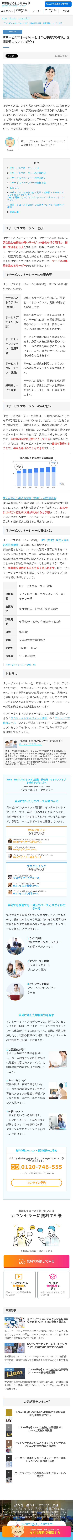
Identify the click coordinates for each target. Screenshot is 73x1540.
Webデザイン (7, 11)
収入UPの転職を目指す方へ (58, 4)
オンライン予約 (36, 1182)
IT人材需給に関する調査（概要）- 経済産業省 (29, 498)
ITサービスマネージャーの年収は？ (28, 177)
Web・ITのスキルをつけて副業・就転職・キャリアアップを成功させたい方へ (36, 196)
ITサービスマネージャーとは (24, 168)
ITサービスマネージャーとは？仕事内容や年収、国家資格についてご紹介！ (34, 23)
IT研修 (66, 11)
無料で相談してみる (36, 1261)
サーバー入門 (24, 18)
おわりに (14, 187)
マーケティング (51, 11)
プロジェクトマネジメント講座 (29, 718)
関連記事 (14, 212)
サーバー (36, 11)
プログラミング (22, 11)
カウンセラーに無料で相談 (35, 205)
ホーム (4, 18)
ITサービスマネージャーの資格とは (28, 182)
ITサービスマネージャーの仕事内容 (28, 173)
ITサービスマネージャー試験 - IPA (21, 665)
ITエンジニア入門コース (30, 744)
